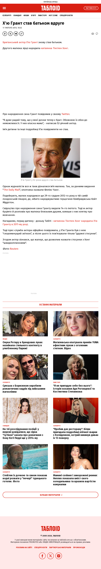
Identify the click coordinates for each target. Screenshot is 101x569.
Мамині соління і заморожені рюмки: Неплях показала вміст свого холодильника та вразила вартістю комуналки (75, 480)
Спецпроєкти (66, 15)
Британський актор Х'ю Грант (20, 42)
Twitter (65, 114)
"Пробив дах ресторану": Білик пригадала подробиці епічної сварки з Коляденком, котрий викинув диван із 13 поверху (75, 434)
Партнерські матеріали (60, 547)
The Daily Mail (11, 189)
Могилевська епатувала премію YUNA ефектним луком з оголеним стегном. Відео (75, 345)
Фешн (26, 15)
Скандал (17, 15)
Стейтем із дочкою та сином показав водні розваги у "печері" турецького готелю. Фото (25, 478)
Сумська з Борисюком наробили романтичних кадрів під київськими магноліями (24, 388)
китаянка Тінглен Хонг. (54, 48)
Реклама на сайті (24, 547)
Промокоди (79, 547)
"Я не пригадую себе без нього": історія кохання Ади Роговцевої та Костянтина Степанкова (74, 388)
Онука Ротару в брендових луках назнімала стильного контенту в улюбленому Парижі (22, 345)
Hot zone (53, 15)
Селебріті (6, 15)
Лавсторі (42, 15)
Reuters (13, 248)
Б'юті (33, 15)
